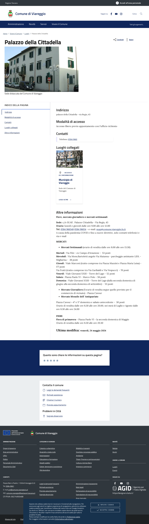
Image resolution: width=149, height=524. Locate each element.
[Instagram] (120, 13)
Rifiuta (105, 505)
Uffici (5, 455)
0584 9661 (72, 139)
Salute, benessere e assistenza (51, 466)
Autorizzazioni (45, 455)
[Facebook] (110, 13)
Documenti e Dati (9, 466)
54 (85, 229)
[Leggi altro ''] (65, 200)
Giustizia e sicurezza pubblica (86, 452)
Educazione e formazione (49, 459)
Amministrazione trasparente (86, 483)
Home (5, 33)
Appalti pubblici (45, 463)
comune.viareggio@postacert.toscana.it (20, 493)
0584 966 (79, 229)
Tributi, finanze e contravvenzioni (88, 459)
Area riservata (81, 498)
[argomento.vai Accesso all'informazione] (66, 173)
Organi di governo (9, 448)
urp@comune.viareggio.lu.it (18, 489)
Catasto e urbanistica (47, 448)
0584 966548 (67, 229)
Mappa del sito (10, 519)
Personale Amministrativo (12, 463)
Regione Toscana (11, 3)
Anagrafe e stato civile (48, 452)
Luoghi (26, 33)
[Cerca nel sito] (141, 13)
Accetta (105, 510)
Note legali (79, 487)
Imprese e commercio (84, 466)
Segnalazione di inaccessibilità (87, 494)
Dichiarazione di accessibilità (86, 491)
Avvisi (115, 452)
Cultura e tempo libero (84, 463)
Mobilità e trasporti (83, 448)
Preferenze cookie (73, 517)
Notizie (115, 448)
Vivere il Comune (16, 33)
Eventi (115, 470)
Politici (5, 459)
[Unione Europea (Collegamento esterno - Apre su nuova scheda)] (14, 433)
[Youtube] (115, 13)
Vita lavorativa (45, 470)
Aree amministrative (10, 452)
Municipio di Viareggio (65, 181)
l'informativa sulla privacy (64, 519)
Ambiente (79, 455)
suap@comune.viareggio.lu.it (111, 229)
